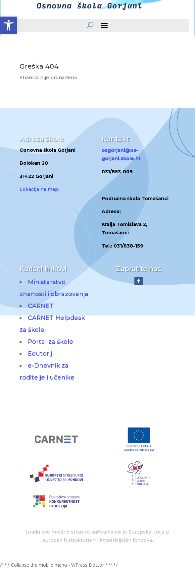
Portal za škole (50, 341)
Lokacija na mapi (40, 189)
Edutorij (40, 353)
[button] (8, 25)
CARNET (41, 306)
